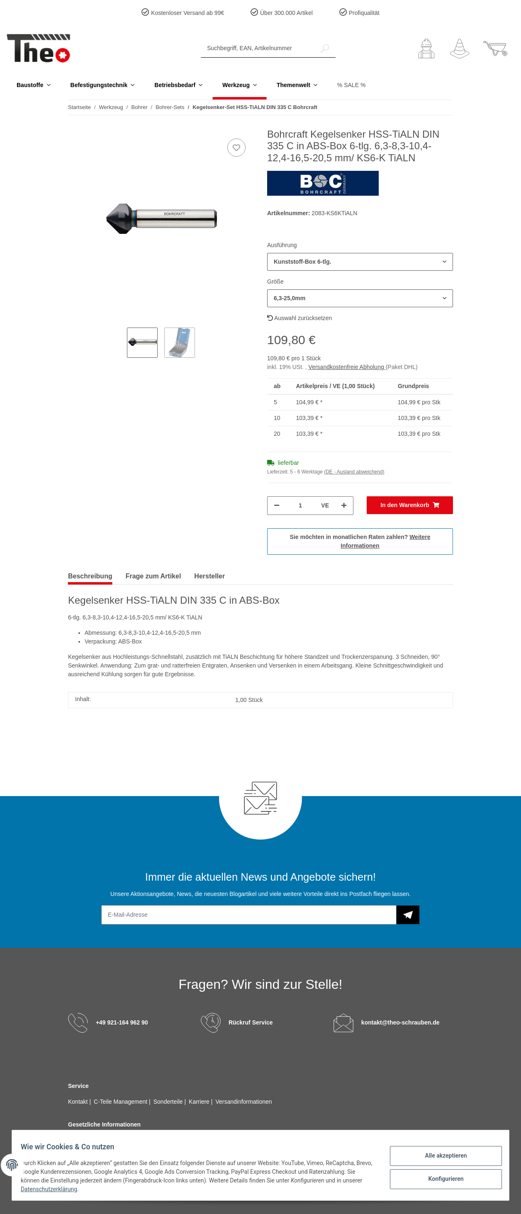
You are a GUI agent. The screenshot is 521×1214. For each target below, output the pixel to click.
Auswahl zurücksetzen (299, 318)
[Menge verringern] (277, 506)
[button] (426, 48)
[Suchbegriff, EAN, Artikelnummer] (257, 48)
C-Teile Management (121, 1101)
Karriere (200, 1101)
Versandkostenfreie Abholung (347, 367)
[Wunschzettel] (459, 48)
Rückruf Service (251, 1022)
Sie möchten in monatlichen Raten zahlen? (360, 541)
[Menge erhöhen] (344, 506)
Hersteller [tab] (209, 576)
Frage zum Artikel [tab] (153, 576)
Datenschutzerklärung (74, 1189)
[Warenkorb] (495, 48)
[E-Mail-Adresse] (249, 915)
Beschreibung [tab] (90, 576)
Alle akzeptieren (441, 1156)
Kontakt (78, 1101)
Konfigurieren (441, 1178)
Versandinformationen (243, 1101)
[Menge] (300, 506)
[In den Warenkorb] (410, 505)
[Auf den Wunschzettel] (236, 147)
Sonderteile (169, 1101)
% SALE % (351, 85)
